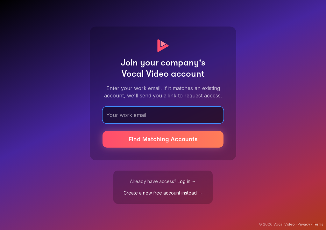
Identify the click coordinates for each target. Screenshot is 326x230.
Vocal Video (284, 224)
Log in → (187, 181)
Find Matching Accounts (163, 139)
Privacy (304, 224)
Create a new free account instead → (163, 192)
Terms (318, 224)
